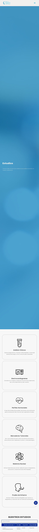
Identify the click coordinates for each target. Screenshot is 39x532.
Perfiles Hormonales (19, 408)
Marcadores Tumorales (19, 436)
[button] (35, 3)
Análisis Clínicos (19, 350)
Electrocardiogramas (19, 379)
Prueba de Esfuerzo (19, 495)
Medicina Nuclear (19, 464)
